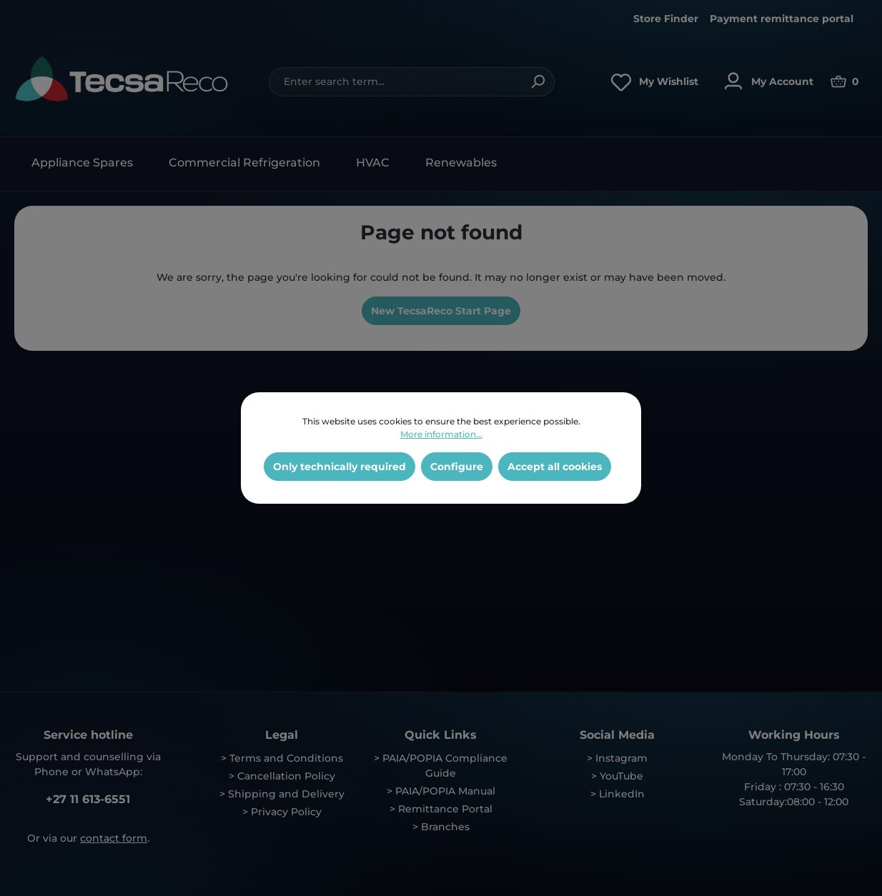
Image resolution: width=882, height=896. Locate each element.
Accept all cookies (554, 466)
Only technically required (339, 466)
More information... (441, 434)
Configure (456, 466)
